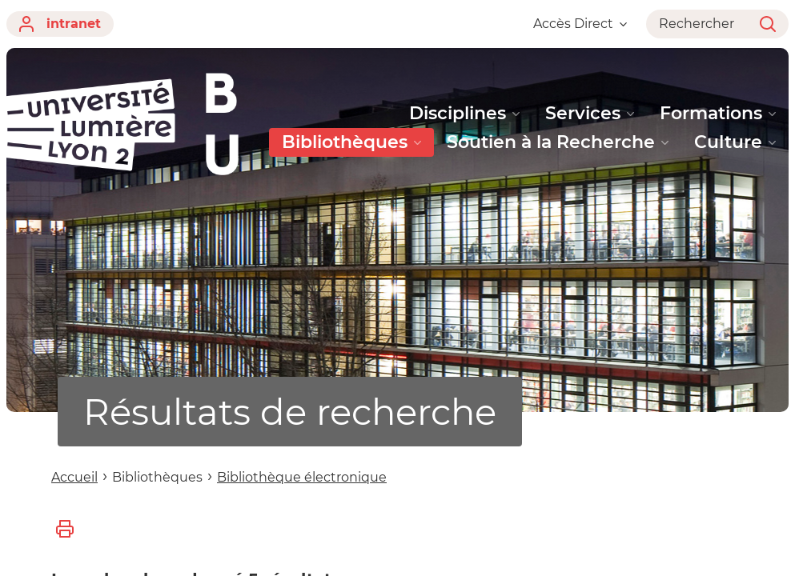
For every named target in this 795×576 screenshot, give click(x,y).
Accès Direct (580, 23)
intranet (60, 24)
